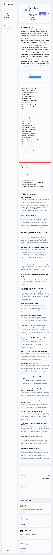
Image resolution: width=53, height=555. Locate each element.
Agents (7, 13)
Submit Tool (7, 22)
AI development (24, 493)
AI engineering (34, 495)
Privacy (7, 548)
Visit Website (43, 13)
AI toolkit (30, 493)
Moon (9, 550)
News (6, 17)
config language (41, 493)
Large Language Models (25, 495)
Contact (7, 28)
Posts (6, 15)
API (6, 19)
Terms (11, 548)
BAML (35, 493)
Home (6, 8)
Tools (6, 11)
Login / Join (8, 31)
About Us (7, 26)
